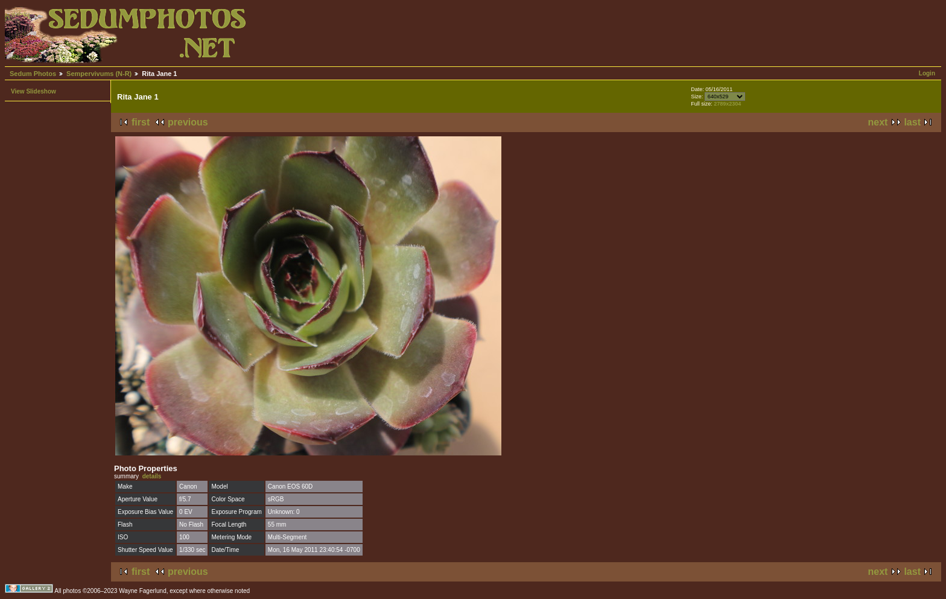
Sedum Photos (33, 73)
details (152, 476)
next (878, 122)
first (141, 122)
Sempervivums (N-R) (99, 73)
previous (188, 122)
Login (927, 73)
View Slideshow (33, 91)
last (912, 122)
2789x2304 (727, 104)
